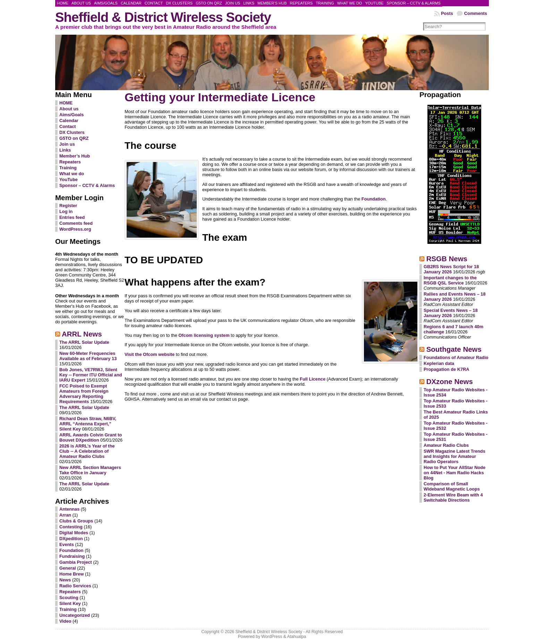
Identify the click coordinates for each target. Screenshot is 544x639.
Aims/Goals (71, 114)
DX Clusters (72, 132)
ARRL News (82, 334)
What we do (71, 173)
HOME (66, 102)
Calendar (68, 120)
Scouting (68, 597)
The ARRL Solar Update (84, 342)
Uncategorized (74, 615)
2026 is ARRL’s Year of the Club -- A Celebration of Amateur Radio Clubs (87, 451)
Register (68, 205)
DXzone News (449, 381)
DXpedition (71, 538)
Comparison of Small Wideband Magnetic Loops (452, 486)
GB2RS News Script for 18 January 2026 (451, 269)
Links (65, 150)
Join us (67, 144)
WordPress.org (75, 229)
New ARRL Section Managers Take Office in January (90, 470)
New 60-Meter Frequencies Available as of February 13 (88, 356)
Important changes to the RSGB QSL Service (450, 280)
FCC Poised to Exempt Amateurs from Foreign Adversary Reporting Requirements (84, 393)
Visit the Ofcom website (150, 354)
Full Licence (312, 379)
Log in (66, 211)
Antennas (69, 509)
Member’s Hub (74, 156)
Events (66, 544)
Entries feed (72, 217)
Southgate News (454, 349)
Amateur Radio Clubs (446, 445)
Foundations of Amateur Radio (456, 357)
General (67, 568)
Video (65, 621)
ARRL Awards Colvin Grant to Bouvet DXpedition (90, 437)
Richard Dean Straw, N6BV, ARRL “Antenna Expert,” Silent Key (87, 424)
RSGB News (446, 259)
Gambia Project (75, 562)
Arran (65, 515)
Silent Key (70, 603)
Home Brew (71, 574)
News (65, 579)
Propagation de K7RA (446, 369)
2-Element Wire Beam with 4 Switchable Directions (453, 497)
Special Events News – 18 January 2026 (451, 313)
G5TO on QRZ (73, 138)
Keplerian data (439, 363)
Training (68, 167)
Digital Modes (73, 532)
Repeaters (70, 161)
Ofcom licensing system (203, 335)
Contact (67, 126)
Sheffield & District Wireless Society (163, 17)
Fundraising (72, 556)
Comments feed (76, 223)
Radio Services (75, 585)
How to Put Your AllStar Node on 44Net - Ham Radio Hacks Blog (454, 472)
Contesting (71, 526)
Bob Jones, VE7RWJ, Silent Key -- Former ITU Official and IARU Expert (90, 375)
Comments (475, 13)
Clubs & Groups (76, 520)
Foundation (71, 550)
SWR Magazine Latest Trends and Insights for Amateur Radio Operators (454, 456)
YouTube (68, 179)
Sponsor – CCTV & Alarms (87, 185)
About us (68, 108)
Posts (447, 13)
